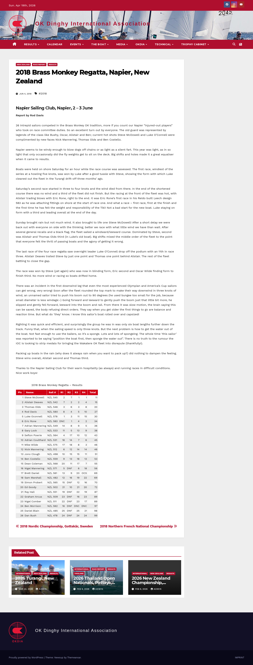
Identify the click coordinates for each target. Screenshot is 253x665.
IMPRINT (239, 657)
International (23, 573)
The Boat (99, 44)
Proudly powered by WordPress (26, 657)
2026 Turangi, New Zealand (34, 580)
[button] (234, 44)
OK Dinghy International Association (93, 24)
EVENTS (76, 44)
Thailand (78, 573)
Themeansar (74, 657)
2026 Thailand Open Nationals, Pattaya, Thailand (94, 583)
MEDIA (121, 44)
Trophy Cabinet (194, 44)
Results (31, 44)
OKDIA (140, 44)
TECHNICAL (163, 44)
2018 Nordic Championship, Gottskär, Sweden (54, 526)
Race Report (39, 64)
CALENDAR (54, 44)
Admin (41, 589)
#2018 (43, 93)
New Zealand (23, 64)
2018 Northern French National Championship (138, 526)
